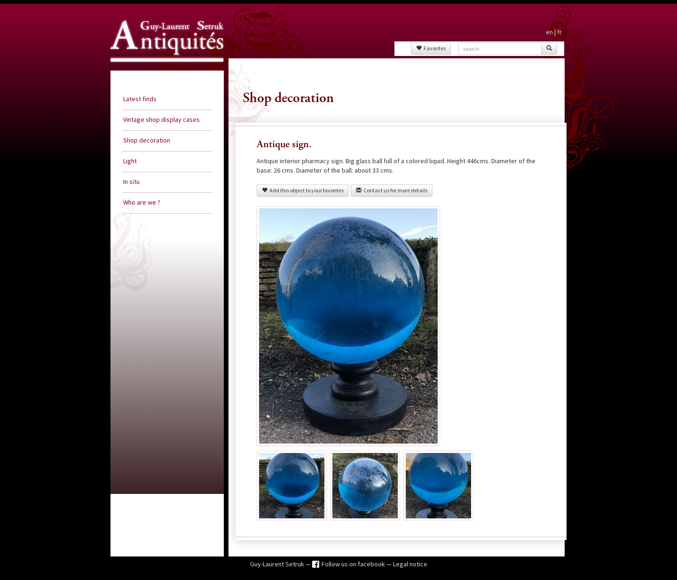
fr (559, 32)
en (549, 32)
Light (130, 161)
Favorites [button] (431, 48)
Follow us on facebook (354, 564)
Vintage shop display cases (161, 119)
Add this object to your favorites (303, 190)
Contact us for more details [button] (391, 190)
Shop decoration (146, 140)
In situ (131, 181)
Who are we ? (141, 202)
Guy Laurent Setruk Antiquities (164, 70)
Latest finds (140, 99)
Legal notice (410, 564)
